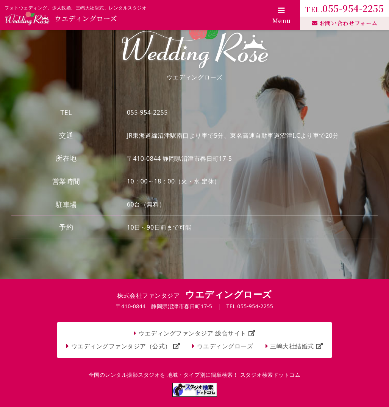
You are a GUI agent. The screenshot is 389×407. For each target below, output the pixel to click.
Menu (281, 16)
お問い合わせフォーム (345, 23)
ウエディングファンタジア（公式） (125, 346)
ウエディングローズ (225, 346)
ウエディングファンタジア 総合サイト (196, 333)
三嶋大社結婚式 (296, 346)
